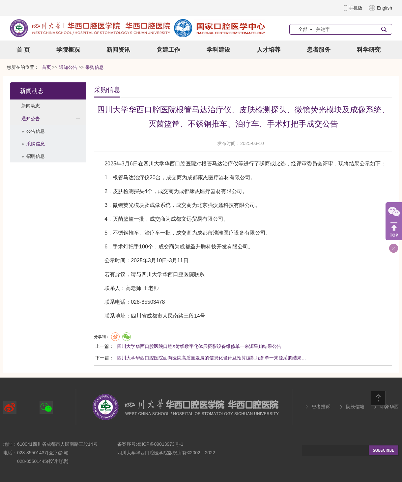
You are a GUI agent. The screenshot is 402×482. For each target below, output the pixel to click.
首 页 (23, 49)
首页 (46, 67)
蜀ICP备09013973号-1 (160, 444)
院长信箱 (355, 406)
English (384, 8)
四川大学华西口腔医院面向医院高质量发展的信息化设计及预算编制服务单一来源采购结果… (211, 357)
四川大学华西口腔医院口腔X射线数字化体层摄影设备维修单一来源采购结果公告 (199, 346)
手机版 (355, 8)
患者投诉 (321, 406)
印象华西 (389, 406)
